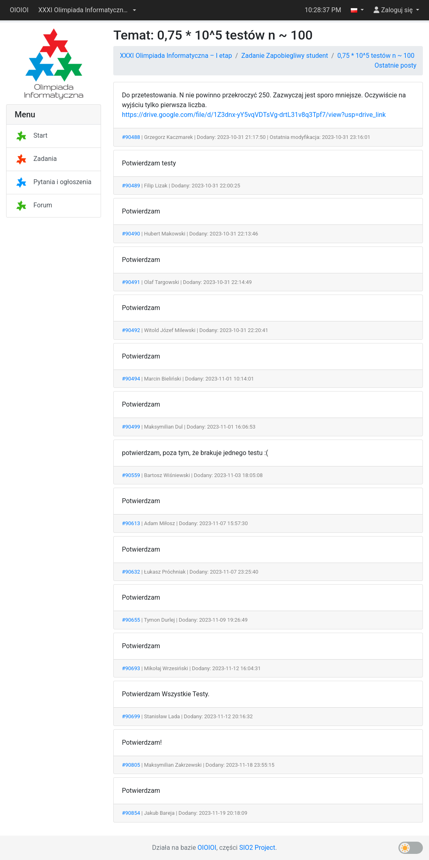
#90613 (131, 523)
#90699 (131, 716)
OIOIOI (19, 10)
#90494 (131, 379)
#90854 (131, 813)
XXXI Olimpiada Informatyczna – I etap (176, 55)
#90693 (131, 668)
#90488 (131, 137)
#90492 (131, 330)
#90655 (131, 620)
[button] (87, 10)
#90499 (131, 427)
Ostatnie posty (395, 65)
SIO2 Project (257, 847)
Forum (33, 205)
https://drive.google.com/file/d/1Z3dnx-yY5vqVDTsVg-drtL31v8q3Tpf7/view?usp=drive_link (254, 115)
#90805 (131, 765)
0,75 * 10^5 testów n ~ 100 (375, 55)
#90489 (131, 186)
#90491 (131, 282)
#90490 (131, 234)
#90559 (131, 475)
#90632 (131, 572)
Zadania (36, 159)
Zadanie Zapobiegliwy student (284, 55)
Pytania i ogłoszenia (53, 182)
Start (31, 135)
